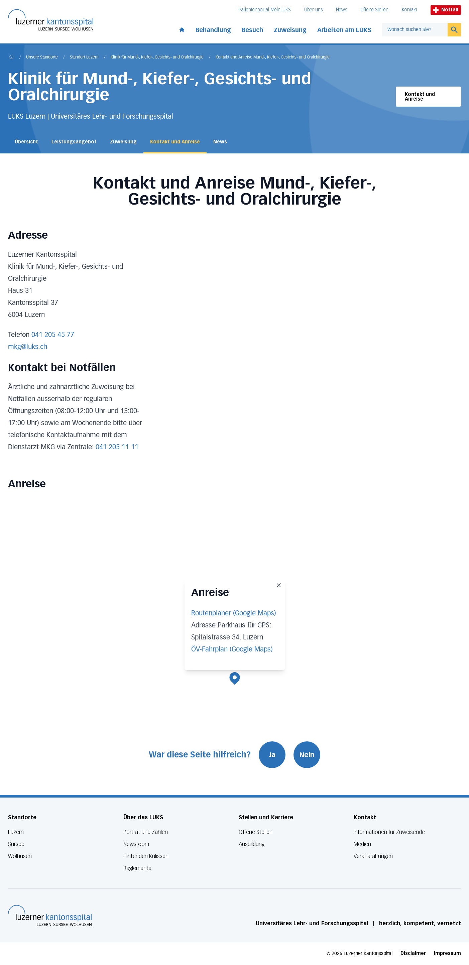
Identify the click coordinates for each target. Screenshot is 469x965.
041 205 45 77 (52, 335)
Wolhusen (20, 856)
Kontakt (409, 10)
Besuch (252, 30)
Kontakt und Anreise (420, 97)
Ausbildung (251, 844)
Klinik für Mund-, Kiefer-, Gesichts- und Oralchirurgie (157, 57)
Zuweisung (290, 30)
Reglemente (137, 868)
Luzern (16, 832)
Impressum (447, 953)
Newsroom (136, 844)
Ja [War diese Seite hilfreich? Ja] (272, 755)
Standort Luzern (84, 57)
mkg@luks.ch (27, 347)
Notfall (445, 10)
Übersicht (26, 142)
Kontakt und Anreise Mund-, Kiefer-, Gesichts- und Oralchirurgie (273, 57)
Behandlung (213, 30)
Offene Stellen (374, 10)
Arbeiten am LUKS (344, 30)
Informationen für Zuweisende (389, 832)
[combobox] (415, 29)
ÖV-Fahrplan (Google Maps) (232, 649)
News (341, 10)
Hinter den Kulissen (145, 856)
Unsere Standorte (42, 57)
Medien (362, 844)
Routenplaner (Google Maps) (233, 613)
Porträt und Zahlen (145, 832)
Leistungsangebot (74, 142)
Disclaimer (413, 953)
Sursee (16, 844)
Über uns (313, 10)
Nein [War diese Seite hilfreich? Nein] (307, 755)
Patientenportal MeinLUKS (265, 10)
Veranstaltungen (373, 856)
